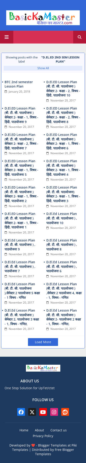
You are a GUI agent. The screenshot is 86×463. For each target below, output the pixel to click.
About (39, 430)
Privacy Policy (43, 436)
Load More (43, 342)
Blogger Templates (52, 445)
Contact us (58, 430)
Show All (43, 68)
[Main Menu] (6, 37)
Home (23, 430)
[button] (79, 37)
